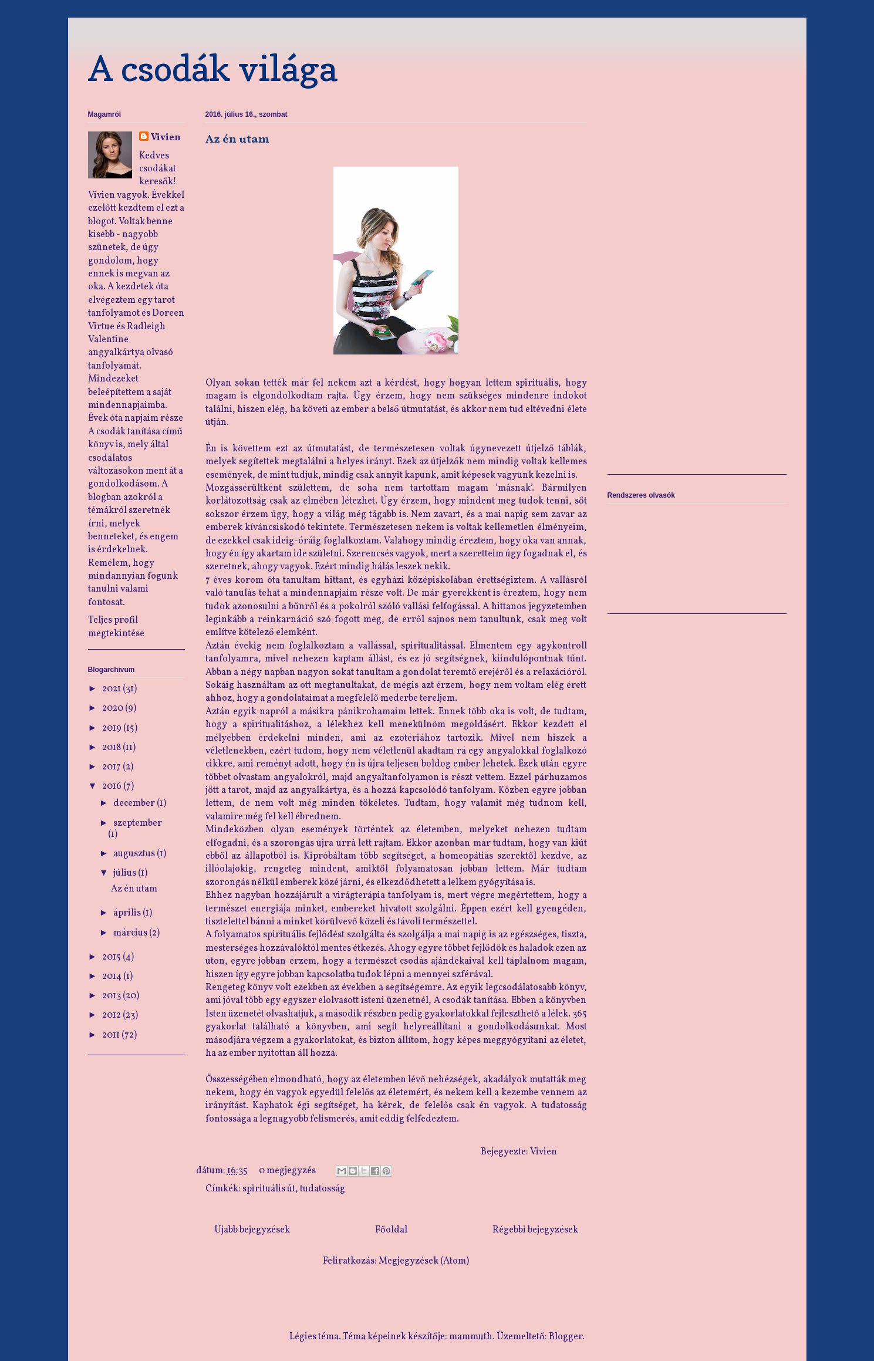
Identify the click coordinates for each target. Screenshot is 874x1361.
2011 (112, 1035)
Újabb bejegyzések (252, 1230)
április (128, 913)
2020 (113, 708)
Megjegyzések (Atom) (424, 1261)
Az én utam (237, 139)
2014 (112, 976)
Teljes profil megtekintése (116, 627)
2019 (112, 728)
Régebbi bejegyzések (535, 1230)
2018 (112, 747)
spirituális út (268, 1189)
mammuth (470, 1336)
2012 (112, 1015)
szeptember (137, 823)
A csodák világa (213, 68)
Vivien (166, 137)
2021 (112, 689)
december (135, 803)
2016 (112, 786)
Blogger (565, 1336)
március (131, 933)
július (125, 873)
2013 (112, 995)
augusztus (135, 853)
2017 (112, 767)
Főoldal (391, 1230)
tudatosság (322, 1189)
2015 (112, 957)
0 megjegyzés (287, 1170)
